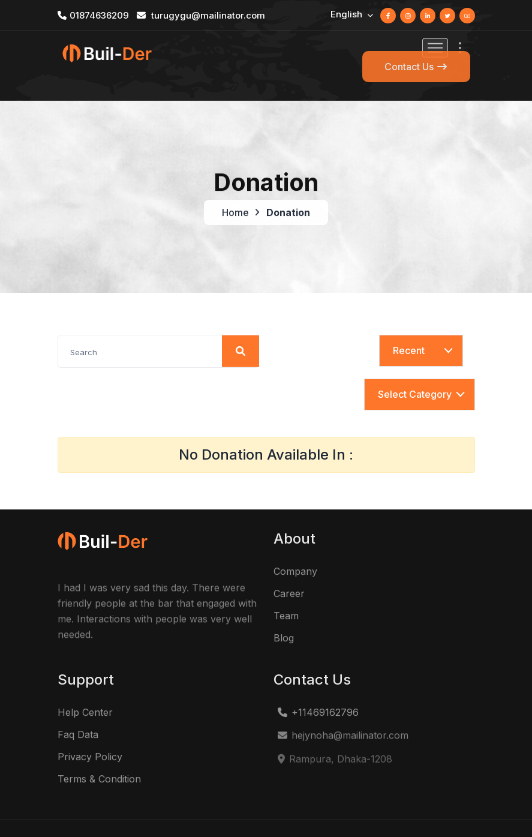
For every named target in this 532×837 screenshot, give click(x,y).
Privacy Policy (90, 731)
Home (235, 185)
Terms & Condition (99, 754)
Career (289, 568)
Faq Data (78, 709)
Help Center (85, 687)
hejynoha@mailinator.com (342, 711)
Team (286, 590)
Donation (288, 185)
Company (295, 546)
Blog (283, 613)
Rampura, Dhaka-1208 (334, 735)
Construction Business (169, 814)
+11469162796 (317, 687)
